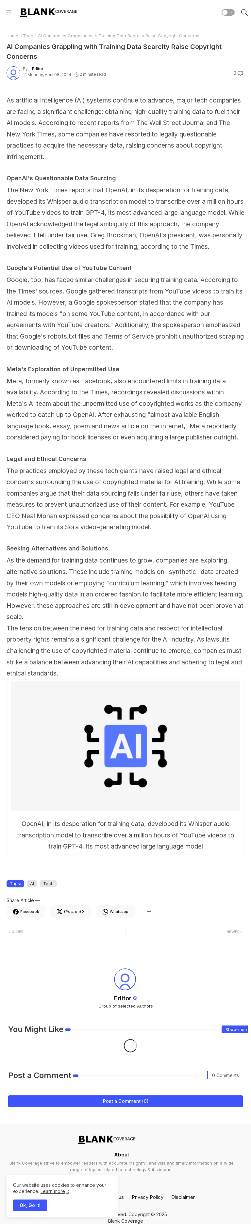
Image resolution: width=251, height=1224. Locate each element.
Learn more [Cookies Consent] (53, 1191)
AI (32, 883)
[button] (228, 12)
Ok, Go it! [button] (30, 1205)
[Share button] (149, 911)
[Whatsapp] (115, 911)
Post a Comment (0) (126, 1101)
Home (12, 35)
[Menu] (9, 12)
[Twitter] (70, 911)
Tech (28, 35)
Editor (122, 998)
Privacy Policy (147, 1197)
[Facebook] (26, 911)
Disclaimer (183, 1197)
